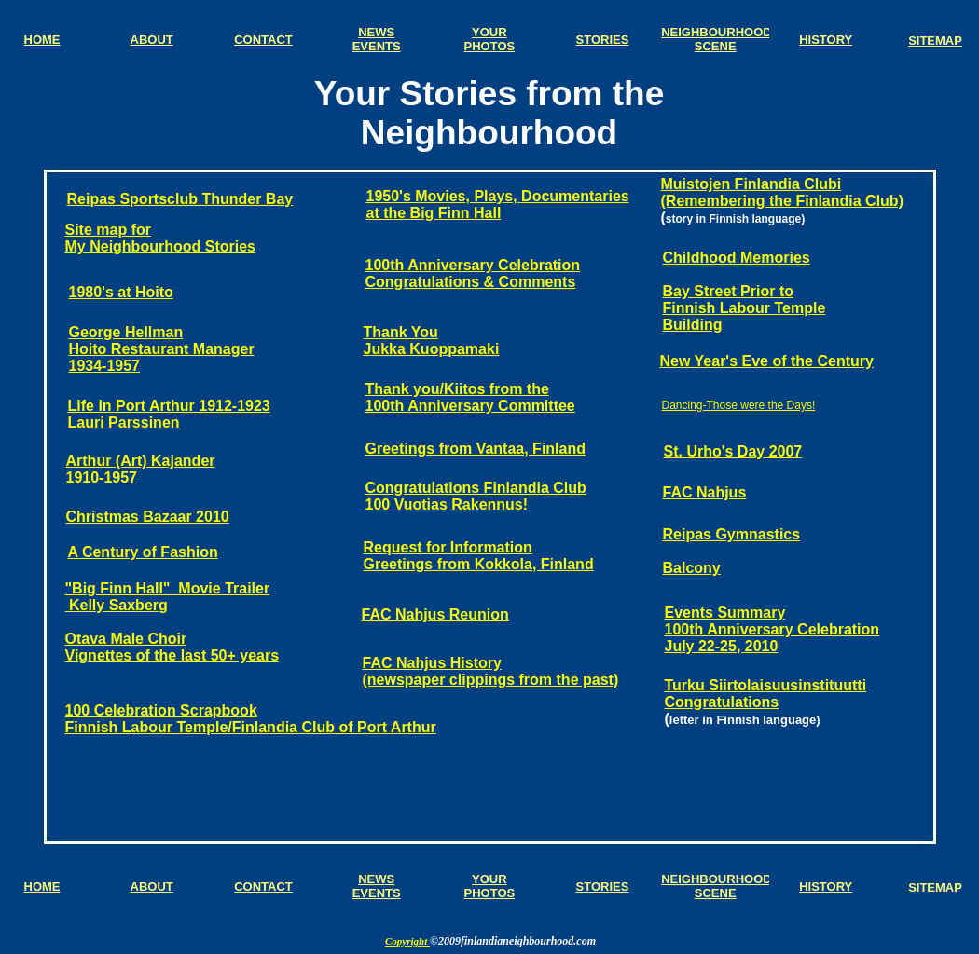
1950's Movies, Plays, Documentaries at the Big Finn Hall (497, 204)
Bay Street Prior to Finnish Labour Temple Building (744, 308)
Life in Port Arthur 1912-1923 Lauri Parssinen (169, 414)
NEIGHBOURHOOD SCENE (716, 886)
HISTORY (825, 886)
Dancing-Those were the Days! (739, 405)
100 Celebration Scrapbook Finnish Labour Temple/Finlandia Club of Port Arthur (250, 718)
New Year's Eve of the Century (767, 361)
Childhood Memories (736, 258)
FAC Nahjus (705, 492)
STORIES (602, 886)
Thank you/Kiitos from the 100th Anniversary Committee (470, 397)
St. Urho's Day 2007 (733, 451)
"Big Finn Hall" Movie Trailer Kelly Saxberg (167, 596)
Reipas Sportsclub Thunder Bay (180, 199)
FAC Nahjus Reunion (435, 614)
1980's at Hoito (121, 292)
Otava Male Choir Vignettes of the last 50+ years (172, 647)
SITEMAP (935, 887)
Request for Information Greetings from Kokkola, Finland (479, 555)
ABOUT (152, 886)
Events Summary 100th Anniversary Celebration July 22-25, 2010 (772, 629)
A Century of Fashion (143, 552)
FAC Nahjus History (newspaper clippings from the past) (491, 671)
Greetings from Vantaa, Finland (475, 449)
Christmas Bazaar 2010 (147, 517)
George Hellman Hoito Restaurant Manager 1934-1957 (162, 349)
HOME (42, 886)
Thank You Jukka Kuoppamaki (432, 340)
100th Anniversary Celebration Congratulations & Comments (473, 273)
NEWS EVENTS (376, 886)
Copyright (407, 941)
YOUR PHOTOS (490, 886)
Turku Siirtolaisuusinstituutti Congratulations (766, 693)
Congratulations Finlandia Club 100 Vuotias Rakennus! (475, 496)
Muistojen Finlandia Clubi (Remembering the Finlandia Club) (782, 192)
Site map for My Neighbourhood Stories (160, 238)
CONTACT (263, 886)
